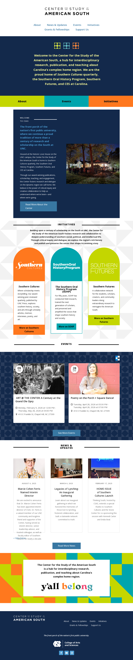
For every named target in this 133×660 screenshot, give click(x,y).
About (37, 25)
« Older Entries (19, 538)
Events (77, 25)
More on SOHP (66, 326)
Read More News (66, 545)
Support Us (82, 29)
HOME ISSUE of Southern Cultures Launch (104, 492)
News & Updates (57, 25)
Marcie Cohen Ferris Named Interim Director (29, 492)
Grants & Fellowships (57, 29)
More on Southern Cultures (29, 329)
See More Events (66, 432)
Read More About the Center (36, 206)
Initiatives (93, 25)
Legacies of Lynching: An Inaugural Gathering (66, 492)
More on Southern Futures (104, 320)
